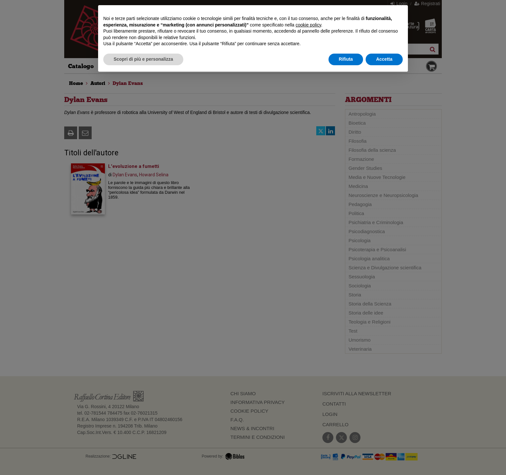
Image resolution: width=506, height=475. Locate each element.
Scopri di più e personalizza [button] (143, 59)
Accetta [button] (384, 59)
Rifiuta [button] (346, 59)
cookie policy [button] (308, 24)
